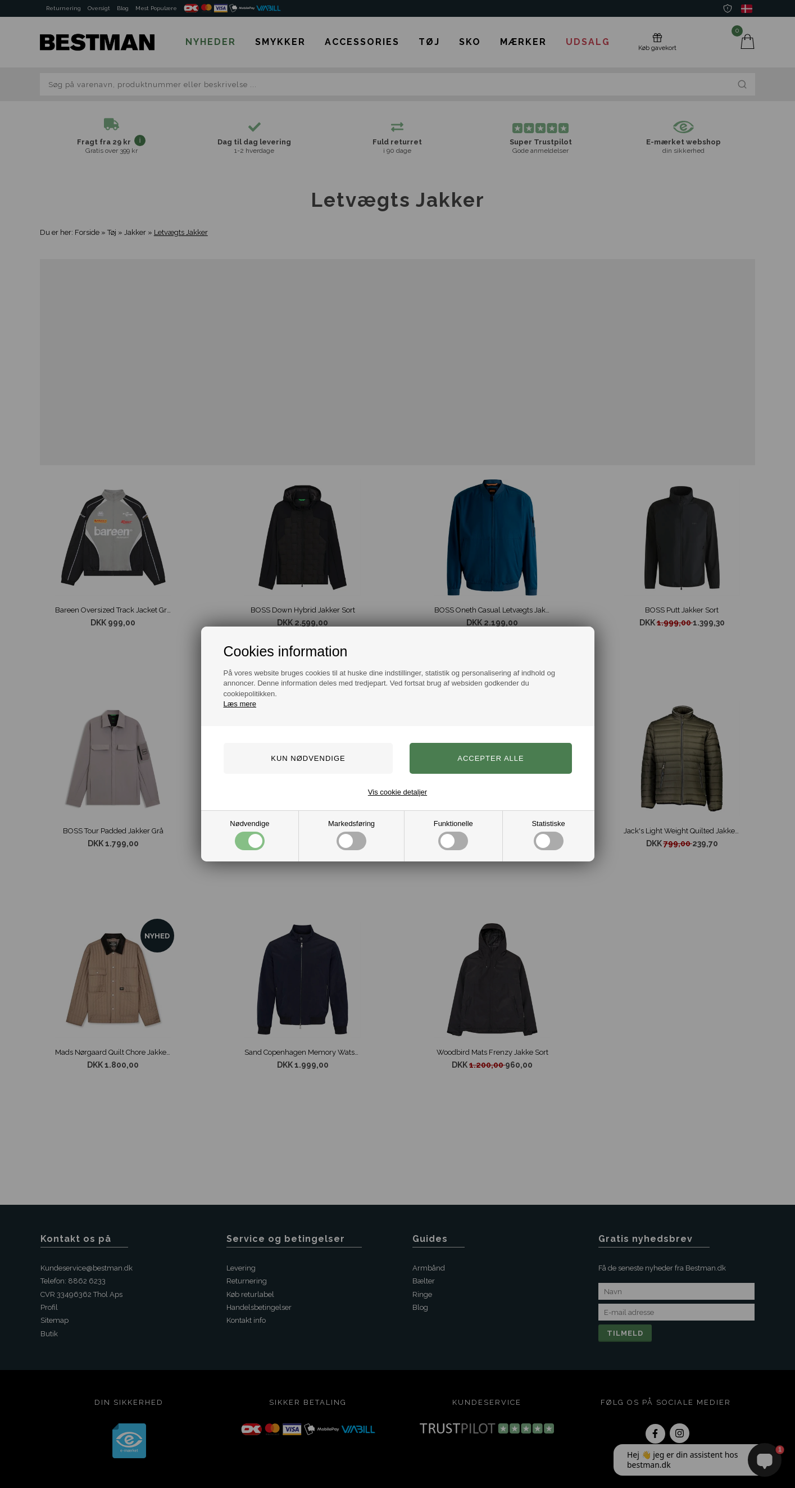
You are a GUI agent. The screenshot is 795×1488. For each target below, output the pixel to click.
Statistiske (548, 834)
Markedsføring (351, 834)
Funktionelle (453, 834)
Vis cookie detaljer (397, 792)
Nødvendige (249, 834)
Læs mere (240, 704)
